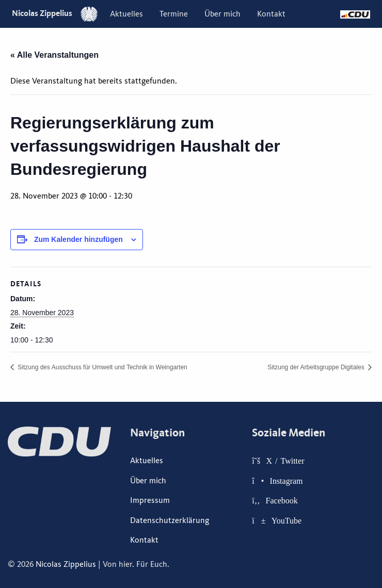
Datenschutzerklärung (169, 520)
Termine (174, 14)
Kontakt (271, 14)
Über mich (222, 14)
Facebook (282, 500)
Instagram (286, 481)
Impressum (150, 500)
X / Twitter (285, 460)
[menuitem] (126, 14)
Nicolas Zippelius (55, 13)
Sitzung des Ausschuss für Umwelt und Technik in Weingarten (101, 367)
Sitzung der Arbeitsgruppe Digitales (316, 367)
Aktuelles (126, 14)
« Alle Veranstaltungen (54, 55)
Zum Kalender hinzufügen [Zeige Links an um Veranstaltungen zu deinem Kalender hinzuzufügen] (78, 239)
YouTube (286, 520)
